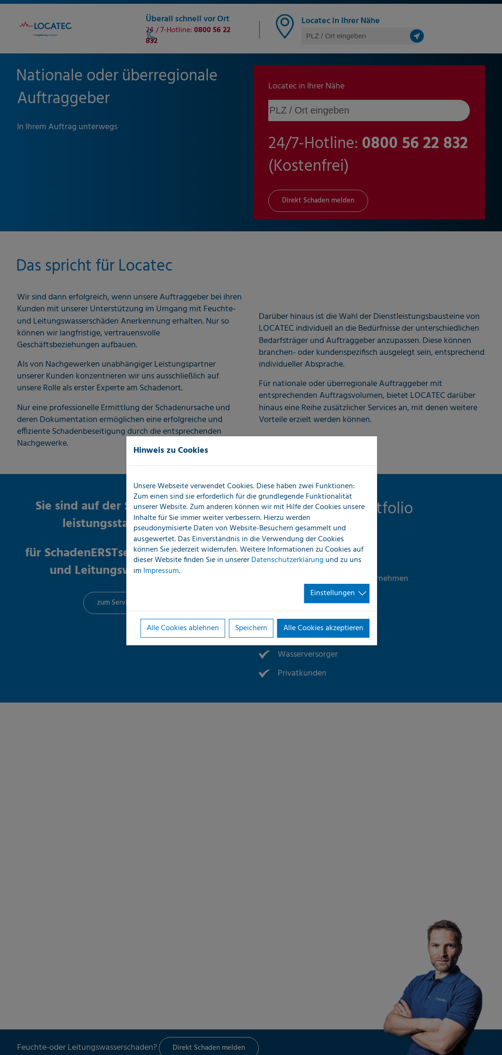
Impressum (161, 571)
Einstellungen (332, 593)
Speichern (251, 628)
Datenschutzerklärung (287, 560)
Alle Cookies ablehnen (183, 628)
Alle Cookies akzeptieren (323, 628)
